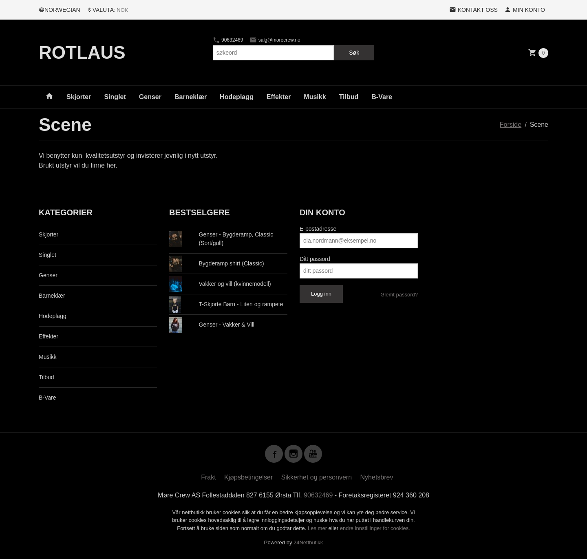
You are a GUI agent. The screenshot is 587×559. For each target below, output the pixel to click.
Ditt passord (315, 259)
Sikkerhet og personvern (316, 477)
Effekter (279, 96)
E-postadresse (318, 228)
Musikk (315, 96)
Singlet (115, 96)
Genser (150, 96)
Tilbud (349, 96)
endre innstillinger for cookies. (375, 528)
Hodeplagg (237, 96)
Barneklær (190, 96)
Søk (354, 52)
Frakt (208, 477)
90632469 (228, 40)
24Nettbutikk (308, 542)
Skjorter (78, 96)
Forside (510, 124)
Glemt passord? (399, 295)
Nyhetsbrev (376, 477)
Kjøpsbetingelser (248, 477)
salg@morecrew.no (274, 40)
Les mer (318, 528)
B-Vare (381, 96)
